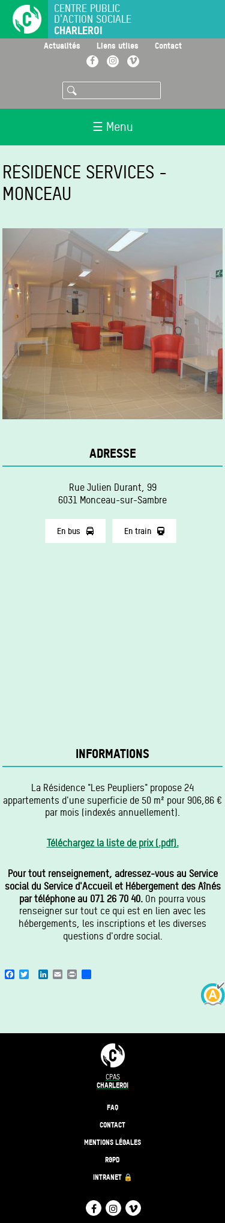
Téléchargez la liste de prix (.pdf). (113, 843)
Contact (168, 45)
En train (144, 531)
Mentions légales (112, 1142)
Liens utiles (118, 45)
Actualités (62, 45)
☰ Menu (112, 127)
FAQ (112, 1107)
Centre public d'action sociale (92, 19)
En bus (75, 531)
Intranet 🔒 (113, 1177)
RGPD (112, 1159)
